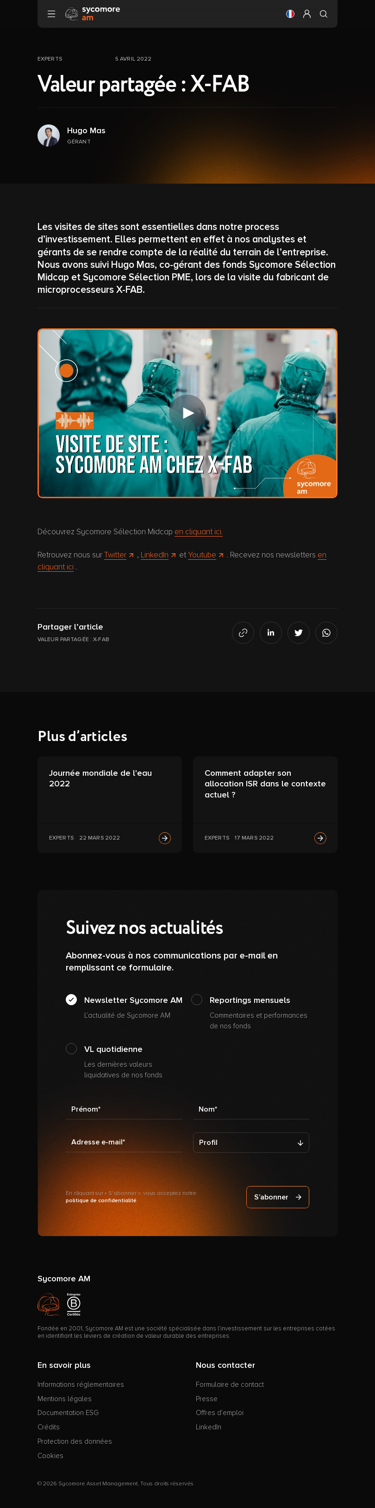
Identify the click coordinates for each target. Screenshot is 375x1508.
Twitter (118, 555)
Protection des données (75, 1441)
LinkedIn (158, 555)
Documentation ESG (68, 1413)
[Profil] (251, 1142)
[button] (290, 14)
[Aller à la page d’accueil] (92, 13)
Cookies (50, 1456)
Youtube (205, 555)
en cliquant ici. (199, 532)
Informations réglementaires (81, 1384)
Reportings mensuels (259, 1013)
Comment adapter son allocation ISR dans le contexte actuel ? (265, 784)
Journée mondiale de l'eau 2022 (100, 778)
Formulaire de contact (230, 1384)
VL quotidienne (134, 1062)
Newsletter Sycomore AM (133, 1008)
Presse (207, 1399)
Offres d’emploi (220, 1413)
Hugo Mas (86, 130)
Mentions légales (65, 1399)
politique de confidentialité (101, 1200)
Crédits (49, 1427)
